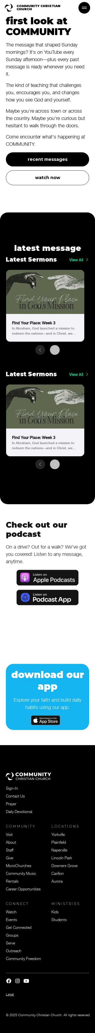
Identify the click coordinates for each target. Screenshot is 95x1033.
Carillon (57, 873)
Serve (10, 943)
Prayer (11, 803)
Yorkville (58, 834)
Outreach (13, 950)
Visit (9, 834)
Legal (10, 994)
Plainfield (58, 842)
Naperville (59, 850)
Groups (12, 935)
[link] (45, 306)
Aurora (57, 881)
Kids (55, 911)
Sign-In (12, 788)
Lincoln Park (61, 857)
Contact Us (15, 796)
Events (11, 919)
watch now (47, 177)
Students (59, 919)
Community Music (21, 873)
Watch (11, 911)
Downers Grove (64, 865)
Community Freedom (23, 958)
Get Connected (18, 927)
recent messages (47, 159)
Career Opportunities (23, 889)
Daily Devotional (19, 811)
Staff (9, 850)
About (11, 842)
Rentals (12, 881)
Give (9, 857)
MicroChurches (18, 865)
